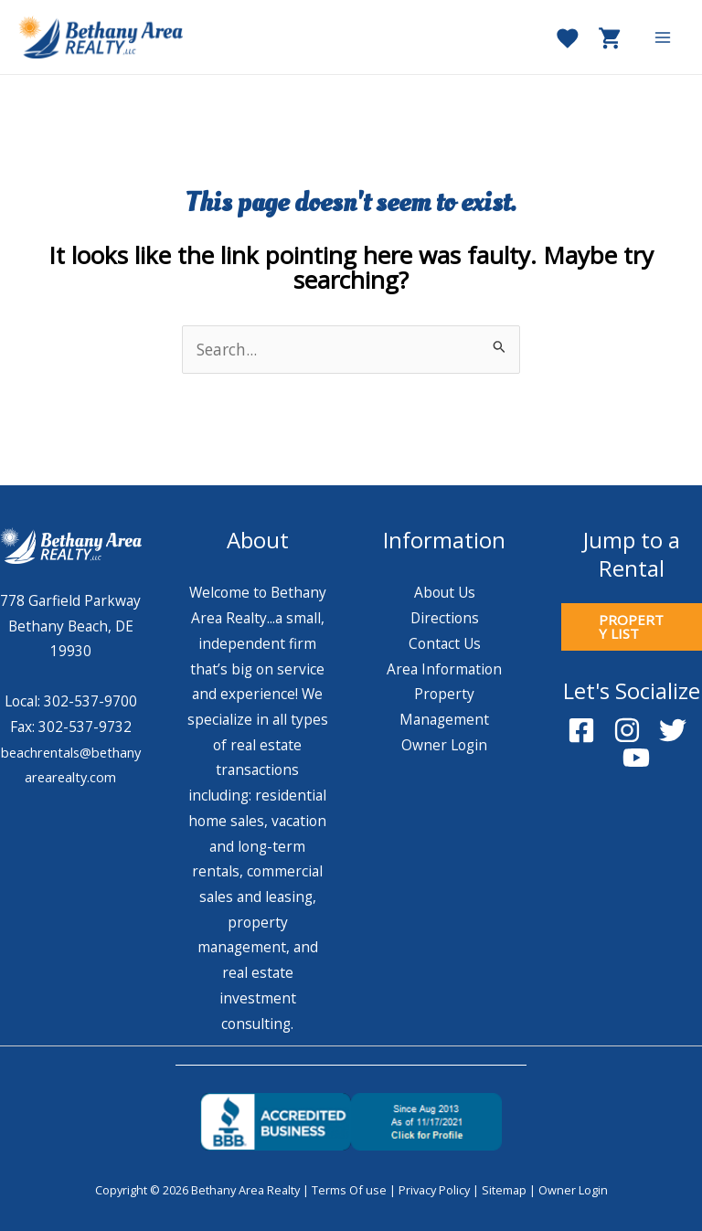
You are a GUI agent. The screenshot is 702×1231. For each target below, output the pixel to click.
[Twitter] (672, 730)
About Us (444, 592)
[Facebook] (581, 730)
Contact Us (445, 643)
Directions (444, 618)
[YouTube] (636, 757)
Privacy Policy (434, 1190)
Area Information (444, 669)
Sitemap (504, 1190)
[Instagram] (627, 730)
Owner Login (444, 745)
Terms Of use (349, 1190)
